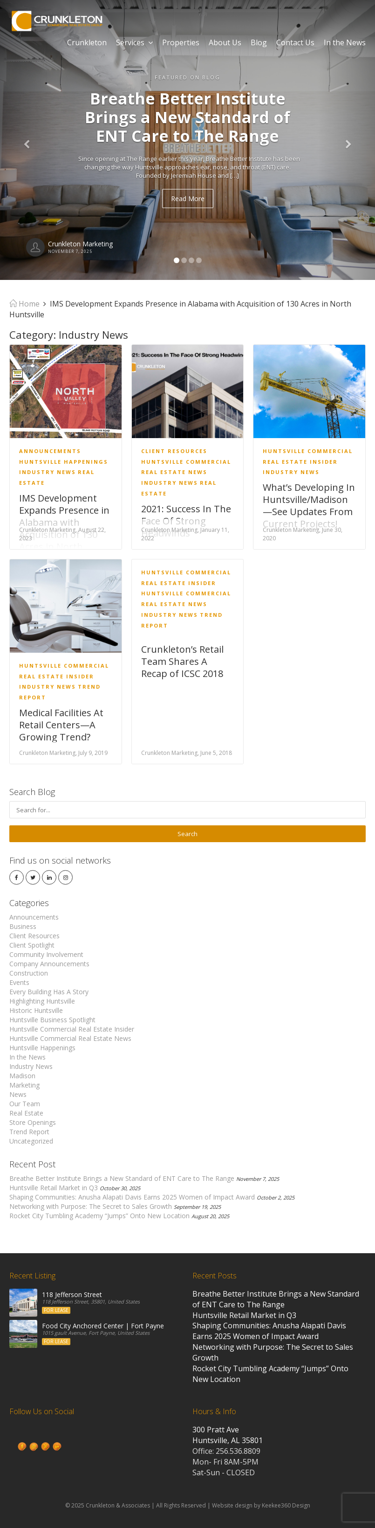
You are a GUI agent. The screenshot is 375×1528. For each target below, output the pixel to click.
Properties (180, 42)
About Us (225, 42)
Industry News (47, 471)
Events (19, 982)
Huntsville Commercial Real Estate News (70, 1038)
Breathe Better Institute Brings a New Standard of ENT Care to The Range (121, 1178)
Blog (259, 42)
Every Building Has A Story (49, 991)
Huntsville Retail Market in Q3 (53, 1187)
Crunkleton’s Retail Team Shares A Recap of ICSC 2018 (182, 661)
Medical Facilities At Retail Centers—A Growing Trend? (61, 724)
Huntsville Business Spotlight (52, 1019)
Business (22, 926)
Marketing (24, 1085)
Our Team (24, 1103)
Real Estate (26, 1113)
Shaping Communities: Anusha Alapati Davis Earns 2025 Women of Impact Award (132, 1197)
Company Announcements (49, 963)
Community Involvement (46, 954)
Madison (22, 1075)
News (18, 1094)
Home (24, 304)
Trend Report (29, 1131)
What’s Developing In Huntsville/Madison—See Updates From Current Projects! (309, 505)
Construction (28, 973)
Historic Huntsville (36, 1010)
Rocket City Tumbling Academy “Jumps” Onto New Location (99, 1215)
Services (134, 42)
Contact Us (295, 42)
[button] (28, 140)
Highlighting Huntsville (42, 1001)
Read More (188, 198)
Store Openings (32, 1122)
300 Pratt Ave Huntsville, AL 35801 (227, 1434)
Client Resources (174, 450)
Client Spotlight (32, 945)
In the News (345, 42)
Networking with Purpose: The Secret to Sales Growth (90, 1206)
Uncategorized (31, 1141)
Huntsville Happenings (63, 461)
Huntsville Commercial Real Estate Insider (71, 1029)
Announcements (50, 450)
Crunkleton (87, 42)
